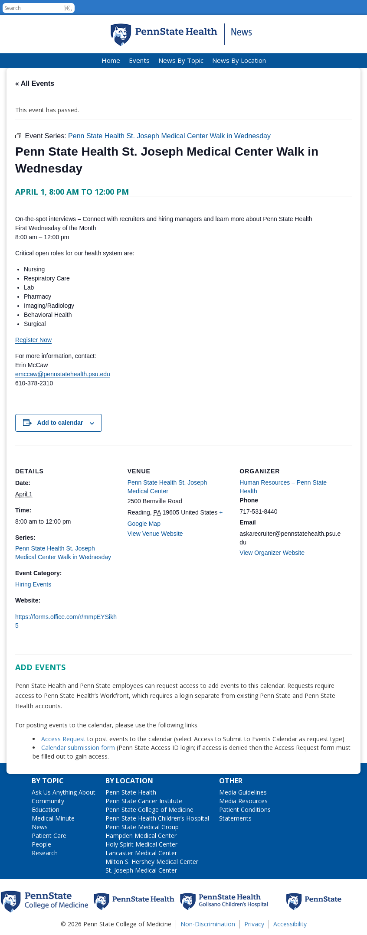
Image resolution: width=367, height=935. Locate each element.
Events (139, 60)
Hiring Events (33, 584)
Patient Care (49, 835)
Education (45, 809)
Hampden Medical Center (141, 835)
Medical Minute (53, 818)
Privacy (254, 924)
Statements (235, 818)
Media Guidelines (243, 792)
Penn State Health (130, 792)
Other (230, 780)
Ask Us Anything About (63, 792)
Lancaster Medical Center (141, 853)
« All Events (34, 83)
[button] (68, 8)
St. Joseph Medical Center (141, 870)
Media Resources (243, 801)
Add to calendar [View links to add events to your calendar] (60, 422)
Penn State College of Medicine (149, 809)
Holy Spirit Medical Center (141, 844)
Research (45, 853)
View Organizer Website (272, 552)
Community (48, 801)
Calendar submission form (78, 747)
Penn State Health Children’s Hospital (157, 818)
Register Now (33, 339)
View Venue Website (155, 533)
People (41, 844)
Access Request (64, 739)
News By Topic (180, 60)
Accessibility (290, 924)
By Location (129, 780)
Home (111, 60)
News (40, 827)
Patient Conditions (245, 809)
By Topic (48, 780)
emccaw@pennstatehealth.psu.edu (62, 374)
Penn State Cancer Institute (143, 801)
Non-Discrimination (207, 924)
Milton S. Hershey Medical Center (151, 861)
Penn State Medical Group (142, 827)
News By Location (239, 60)
